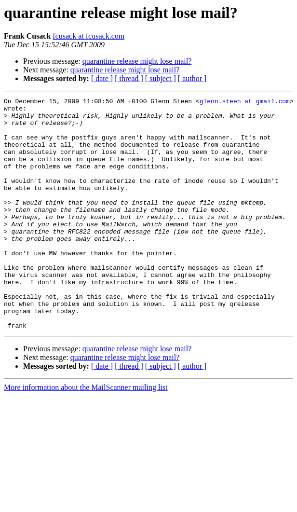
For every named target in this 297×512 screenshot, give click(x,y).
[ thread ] (129, 78)
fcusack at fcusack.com (88, 36)
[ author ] (192, 78)
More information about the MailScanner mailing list (85, 433)
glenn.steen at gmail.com (245, 102)
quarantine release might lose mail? (137, 61)
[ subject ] (160, 78)
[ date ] (102, 78)
